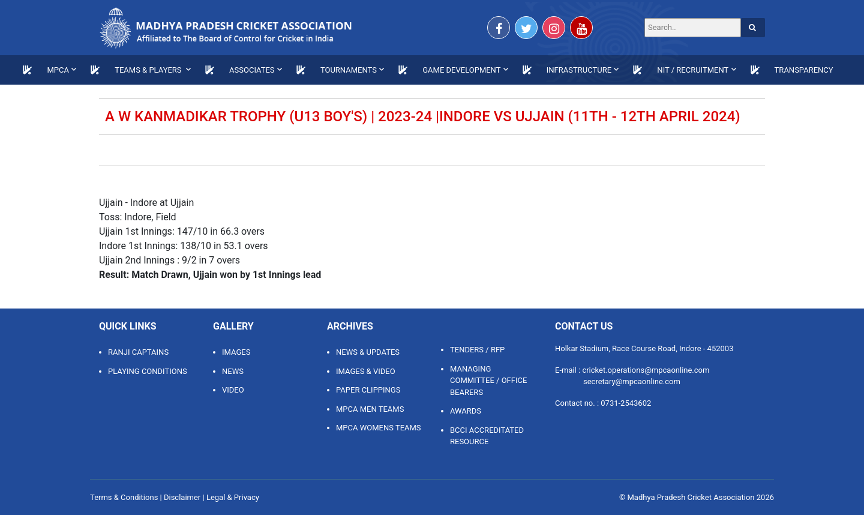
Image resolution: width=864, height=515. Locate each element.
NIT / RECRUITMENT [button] (692, 69)
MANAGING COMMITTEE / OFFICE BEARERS (488, 380)
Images (236, 352)
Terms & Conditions (124, 497)
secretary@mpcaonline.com (631, 381)
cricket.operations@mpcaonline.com (645, 370)
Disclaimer (182, 497)
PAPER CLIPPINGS (368, 389)
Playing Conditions (147, 371)
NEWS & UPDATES (368, 352)
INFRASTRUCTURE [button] (579, 69)
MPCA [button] (58, 69)
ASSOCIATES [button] (252, 69)
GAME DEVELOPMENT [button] (461, 69)
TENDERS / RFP (477, 349)
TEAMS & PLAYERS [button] (149, 69)
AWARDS (465, 410)
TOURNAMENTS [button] (348, 69)
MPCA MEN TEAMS (370, 409)
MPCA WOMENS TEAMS (378, 427)
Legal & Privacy (232, 497)
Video (233, 389)
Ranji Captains (138, 352)
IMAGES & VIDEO (365, 371)
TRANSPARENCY (804, 69)
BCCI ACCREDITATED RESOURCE (487, 436)
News (233, 371)
